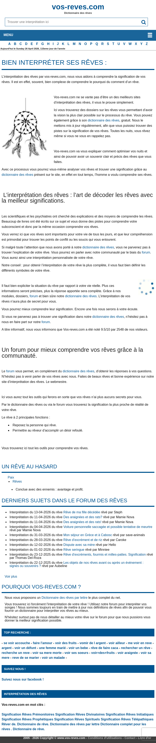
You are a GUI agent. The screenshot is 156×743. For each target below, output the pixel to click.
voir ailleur (117, 643)
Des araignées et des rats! (82, 522)
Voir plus (11, 576)
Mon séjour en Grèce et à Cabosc (87, 535)
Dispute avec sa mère (79, 544)
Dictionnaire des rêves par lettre (64, 597)
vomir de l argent (92, 643)
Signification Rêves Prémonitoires (28, 714)
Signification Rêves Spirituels (77, 719)
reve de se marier (25, 657)
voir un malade (53, 657)
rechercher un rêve (135, 648)
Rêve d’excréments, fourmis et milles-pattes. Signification (104, 554)
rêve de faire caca (104, 648)
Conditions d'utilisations (105, 738)
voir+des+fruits (103, 652)
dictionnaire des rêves (103, 120)
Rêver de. (9, 724)
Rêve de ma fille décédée (81, 512)
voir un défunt (25, 648)
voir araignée (128, 652)
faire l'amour (42, 643)
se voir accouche (17, 643)
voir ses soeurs (76, 652)
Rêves (17, 481)
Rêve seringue (73, 549)
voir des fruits (66, 643)
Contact (130, 738)
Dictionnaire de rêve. (33, 724)
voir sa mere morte (47, 652)
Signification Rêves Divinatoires (80, 714)
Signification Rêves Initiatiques (130, 714)
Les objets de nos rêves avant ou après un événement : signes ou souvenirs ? (76, 564)
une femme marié (52, 648)
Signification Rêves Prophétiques (27, 719)
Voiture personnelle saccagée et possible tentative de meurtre (107, 527)
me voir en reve (140, 643)
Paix (11, 477)
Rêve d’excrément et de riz (82, 540)
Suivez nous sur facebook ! (23, 679)
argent (7, 648)
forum (146, 252)
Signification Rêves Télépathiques (127, 719)
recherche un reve (16, 652)
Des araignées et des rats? (82, 517)
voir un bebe (78, 648)
